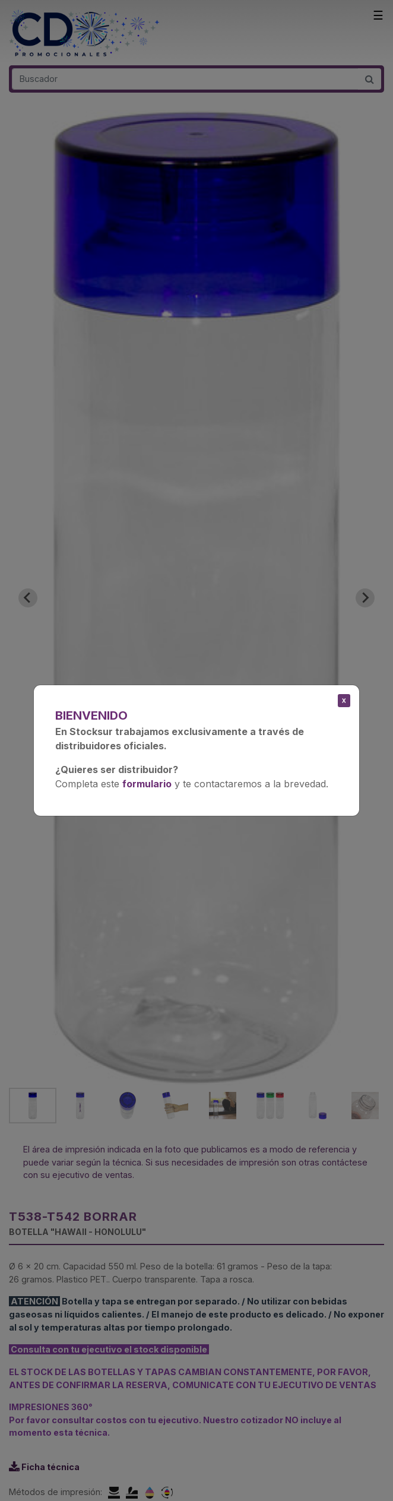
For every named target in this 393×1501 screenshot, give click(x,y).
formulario (147, 784)
